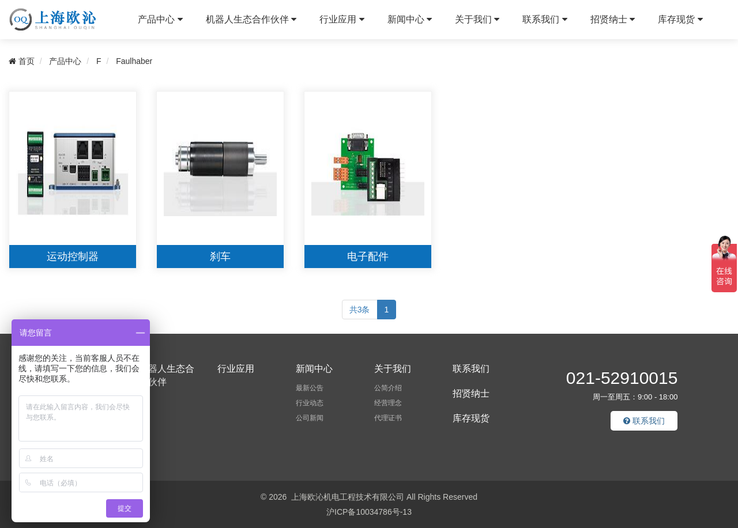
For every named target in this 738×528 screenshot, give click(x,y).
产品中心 (160, 19)
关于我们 (477, 19)
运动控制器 (73, 256)
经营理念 (388, 403)
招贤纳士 (612, 19)
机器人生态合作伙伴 (251, 19)
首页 (22, 61)
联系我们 (544, 19)
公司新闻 (309, 418)
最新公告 (309, 388)
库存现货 (680, 19)
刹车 (220, 256)
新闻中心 (409, 19)
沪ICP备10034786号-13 (369, 511)
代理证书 (388, 418)
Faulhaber (134, 61)
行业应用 (341, 19)
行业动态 (309, 403)
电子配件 (368, 256)
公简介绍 (388, 388)
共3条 (359, 309)
